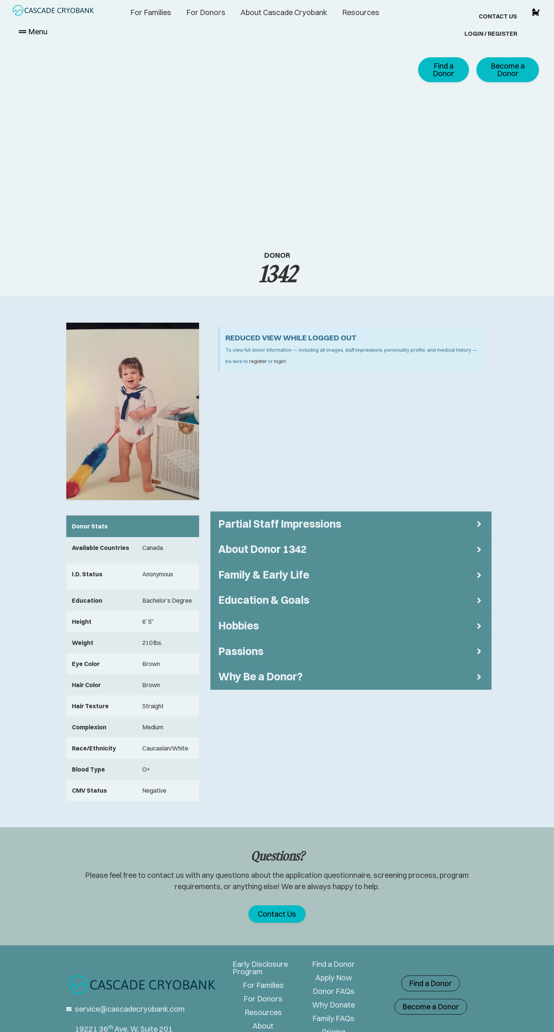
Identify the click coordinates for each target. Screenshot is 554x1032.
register (258, 361)
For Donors (205, 12)
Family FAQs (333, 1018)
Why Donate (333, 1005)
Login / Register (490, 33)
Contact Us (498, 16)
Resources (360, 12)
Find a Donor (333, 964)
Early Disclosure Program (260, 967)
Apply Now (333, 977)
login (279, 361)
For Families (150, 12)
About (263, 1026)
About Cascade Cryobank (283, 12)
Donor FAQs (334, 991)
